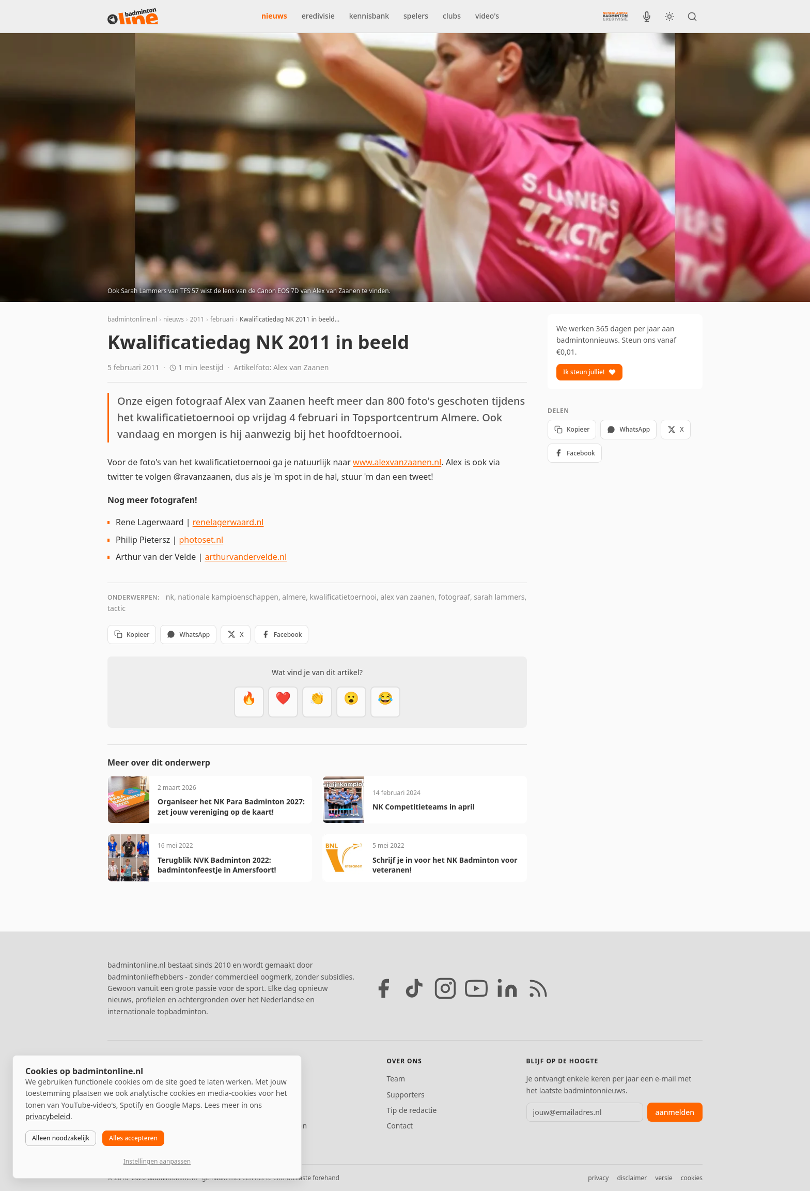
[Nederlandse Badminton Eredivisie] (615, 16)
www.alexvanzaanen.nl (397, 462)
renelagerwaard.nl (228, 522)
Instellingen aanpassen (157, 1161)
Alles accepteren (133, 1138)
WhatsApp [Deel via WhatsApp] (188, 634)
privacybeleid (47, 1116)
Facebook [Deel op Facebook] (281, 634)
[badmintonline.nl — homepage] (132, 16)
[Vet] (249, 701)
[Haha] (385, 701)
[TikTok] (414, 988)
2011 (197, 319)
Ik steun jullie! (589, 372)
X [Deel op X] (235, 634)
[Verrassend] (351, 701)
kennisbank (369, 16)
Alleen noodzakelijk (60, 1138)
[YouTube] (476, 988)
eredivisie (318, 16)
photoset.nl (201, 539)
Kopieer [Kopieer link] (131, 634)
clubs (452, 16)
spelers (415, 16)
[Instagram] (445, 988)
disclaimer (632, 1177)
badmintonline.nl (132, 319)
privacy (598, 1177)
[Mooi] (283, 701)
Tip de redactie (411, 1110)
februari (221, 319)
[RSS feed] (538, 988)
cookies (692, 1177)
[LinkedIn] (507, 988)
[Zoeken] (692, 16)
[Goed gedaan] (317, 701)
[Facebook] (383, 988)
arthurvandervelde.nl (246, 556)
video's (487, 16)
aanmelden (675, 1112)
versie (663, 1177)
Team (395, 1078)
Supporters (405, 1095)
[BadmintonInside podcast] (646, 16)
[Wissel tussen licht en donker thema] (669, 16)
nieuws (274, 16)
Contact (399, 1126)
